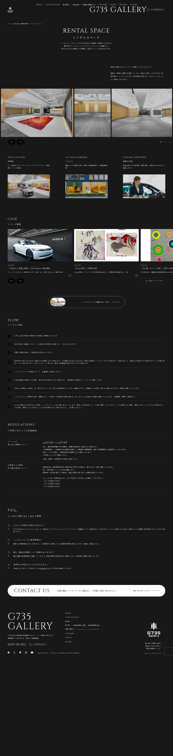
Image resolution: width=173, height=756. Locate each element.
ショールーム (81, 723)
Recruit (123, 5)
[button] (12, 236)
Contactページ (45, 662)
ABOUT (39, 5)
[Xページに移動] (14, 747)
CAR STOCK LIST (52, 5)
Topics (113, 5)
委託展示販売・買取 (79, 719)
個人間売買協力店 (93, 719)
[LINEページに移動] (20, 747)
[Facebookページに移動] (9, 747)
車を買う (66, 5)
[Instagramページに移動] (26, 747)
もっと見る (153, 375)
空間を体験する (89, 5)
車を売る (76, 5)
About (68, 707)
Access (133, 5)
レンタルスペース (93, 723)
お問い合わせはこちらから (146, 685)
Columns (102, 5)
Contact (155, 13)
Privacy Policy (43, 747)
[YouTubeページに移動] (32, 747)
